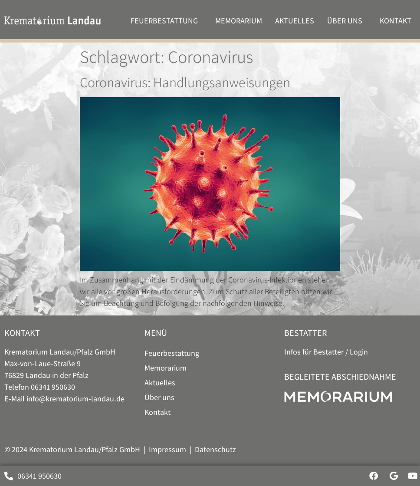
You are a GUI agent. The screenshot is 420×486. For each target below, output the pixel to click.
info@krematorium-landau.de (75, 399)
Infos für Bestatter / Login (326, 352)
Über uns (347, 21)
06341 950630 (53, 387)
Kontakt (398, 21)
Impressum (167, 449)
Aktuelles (294, 21)
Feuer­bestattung (166, 21)
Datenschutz (215, 449)
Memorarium (238, 21)
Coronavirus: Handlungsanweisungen (185, 82)
